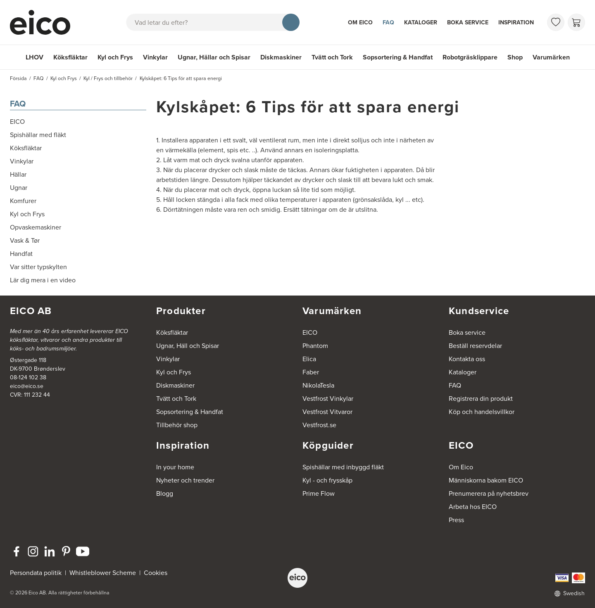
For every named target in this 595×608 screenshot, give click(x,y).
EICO (309, 332)
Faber (310, 372)
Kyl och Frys (115, 57)
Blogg (164, 493)
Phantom (315, 345)
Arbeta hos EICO (473, 506)
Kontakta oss (467, 359)
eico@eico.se (26, 386)
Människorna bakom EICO (486, 480)
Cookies (155, 572)
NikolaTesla (318, 385)
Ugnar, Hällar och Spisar (214, 57)
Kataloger (420, 22)
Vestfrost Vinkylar (327, 398)
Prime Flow (318, 493)
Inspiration (516, 22)
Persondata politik (36, 572)
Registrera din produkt (481, 398)
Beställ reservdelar (475, 345)
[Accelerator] (44, 22)
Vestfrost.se (319, 425)
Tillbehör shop (177, 425)
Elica (309, 359)
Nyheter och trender (185, 480)
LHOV (34, 57)
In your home (175, 467)
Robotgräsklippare (470, 57)
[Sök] (291, 22)
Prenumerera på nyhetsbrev (488, 493)
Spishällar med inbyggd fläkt (343, 467)
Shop (515, 57)
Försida (18, 78)
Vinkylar (155, 57)
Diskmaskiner (281, 57)
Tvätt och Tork (332, 57)
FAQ (388, 22)
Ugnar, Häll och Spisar (187, 345)
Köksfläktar (70, 57)
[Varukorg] (576, 22)
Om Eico (360, 22)
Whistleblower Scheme (102, 572)
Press (456, 520)
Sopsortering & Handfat (398, 57)
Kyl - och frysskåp (327, 480)
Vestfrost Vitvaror (327, 411)
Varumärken (551, 57)
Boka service (467, 22)
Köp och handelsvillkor (481, 411)
